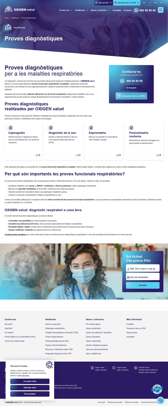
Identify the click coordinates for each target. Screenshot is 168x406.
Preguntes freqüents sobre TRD (58, 354)
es (144, 3)
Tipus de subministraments (97, 349)
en (155, 3)
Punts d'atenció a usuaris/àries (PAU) (20, 337)
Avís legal (101, 402)
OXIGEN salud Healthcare (148, 370)
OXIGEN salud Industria (147, 372)
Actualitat (130, 337)
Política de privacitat (114, 402)
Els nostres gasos (93, 324)
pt (161, 3)
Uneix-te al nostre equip (14, 341)
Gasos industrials (93, 337)
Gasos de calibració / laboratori (99, 333)
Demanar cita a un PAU (136, 328)
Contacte (130, 324)
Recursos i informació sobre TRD (59, 349)
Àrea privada (131, 333)
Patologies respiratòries (55, 328)
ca (150, 3)
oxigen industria (101, 370)
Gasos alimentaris (93, 328)
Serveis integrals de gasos (97, 345)
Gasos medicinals (93, 341)
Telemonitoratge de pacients (57, 341)
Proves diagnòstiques (54, 337)
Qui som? (9, 324)
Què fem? (9, 328)
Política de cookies (131, 402)
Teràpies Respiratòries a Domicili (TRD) (61, 333)
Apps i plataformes (93, 354)
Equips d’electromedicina (55, 345)
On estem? (9, 333)
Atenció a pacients (53, 324)
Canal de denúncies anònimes (152, 402)
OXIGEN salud (143, 367)
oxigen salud (99, 367)
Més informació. (24, 375)
